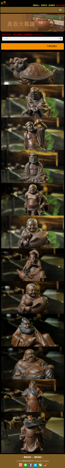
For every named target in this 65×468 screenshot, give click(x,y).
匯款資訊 (38, 457)
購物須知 (27, 457)
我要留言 (44, 5)
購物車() (36, 5)
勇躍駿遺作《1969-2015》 (34, 34)
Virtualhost (45, 461)
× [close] (61, 46)
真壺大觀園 (17, 34)
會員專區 (51, 5)
